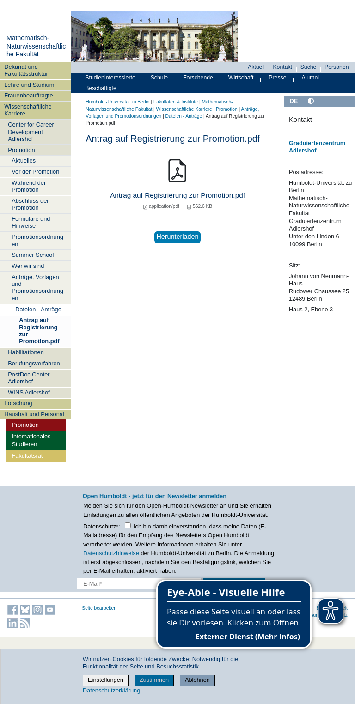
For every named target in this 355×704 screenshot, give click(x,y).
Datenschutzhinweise (111, 553)
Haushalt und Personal (34, 414)
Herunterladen (177, 236)
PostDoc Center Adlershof (28, 378)
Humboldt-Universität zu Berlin (117, 101)
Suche (308, 67)
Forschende (198, 77)
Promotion (21, 149)
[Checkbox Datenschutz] (128, 525)
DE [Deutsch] (293, 100)
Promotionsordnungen (37, 240)
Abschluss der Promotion (30, 204)
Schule (159, 77)
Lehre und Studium (29, 84)
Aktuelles (24, 160)
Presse (277, 77)
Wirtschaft (241, 77)
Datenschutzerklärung (111, 690)
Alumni (310, 77)
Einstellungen (105, 679)
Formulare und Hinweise (31, 222)
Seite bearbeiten (99, 608)
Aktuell (256, 67)
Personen (336, 67)
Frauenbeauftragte (28, 95)
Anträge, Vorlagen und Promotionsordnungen (37, 287)
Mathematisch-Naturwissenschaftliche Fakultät (36, 46)
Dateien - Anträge (38, 309)
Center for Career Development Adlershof (31, 131)
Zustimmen (154, 679)
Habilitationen (26, 352)
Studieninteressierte (110, 77)
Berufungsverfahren (34, 363)
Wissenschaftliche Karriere (27, 110)
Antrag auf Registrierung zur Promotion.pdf (39, 330)
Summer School (33, 254)
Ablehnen (197, 679)
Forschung (18, 403)
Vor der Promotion (35, 171)
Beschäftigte (100, 88)
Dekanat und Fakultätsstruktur (26, 70)
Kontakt (282, 67)
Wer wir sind (28, 265)
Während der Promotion (29, 186)
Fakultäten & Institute (175, 101)
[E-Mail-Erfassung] (139, 583)
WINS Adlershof (28, 392)
